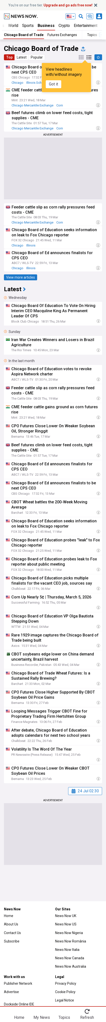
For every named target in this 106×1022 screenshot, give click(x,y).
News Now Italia (67, 950)
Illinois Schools (37, 82)
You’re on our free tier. (50, 5)
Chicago (17, 82)
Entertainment (85, 25)
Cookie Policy (65, 992)
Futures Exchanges (62, 35)
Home (8, 916)
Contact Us (12, 933)
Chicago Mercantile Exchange (32, 105)
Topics (64, 1017)
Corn (59, 105)
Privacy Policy (65, 983)
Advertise (11, 992)
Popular (37, 57)
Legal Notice (64, 1000)
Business (46, 25)
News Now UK (65, 916)
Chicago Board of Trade (24, 35)
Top (9, 57)
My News (41, 1017)
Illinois (30, 245)
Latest (22, 57)
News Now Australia (70, 966)
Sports (28, 25)
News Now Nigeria (69, 933)
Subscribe (11, 941)
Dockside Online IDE (19, 1004)
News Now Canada (69, 958)
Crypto (64, 25)
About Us (11, 924)
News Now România (70, 941)
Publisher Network (18, 983)
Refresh (87, 1017)
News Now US (65, 924)
